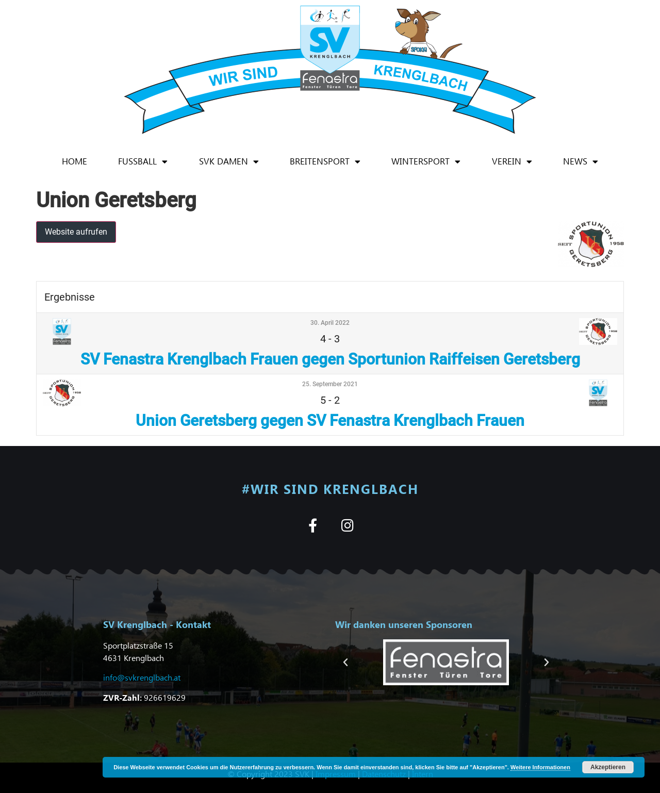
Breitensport (325, 161)
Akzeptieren (607, 767)
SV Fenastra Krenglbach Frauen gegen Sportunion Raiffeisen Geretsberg (330, 359)
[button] (345, 662)
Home (74, 161)
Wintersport (425, 161)
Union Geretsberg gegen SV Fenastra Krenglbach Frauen (330, 420)
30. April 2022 (330, 322)
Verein (512, 161)
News (580, 161)
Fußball (143, 161)
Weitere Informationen (540, 767)
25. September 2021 (330, 384)
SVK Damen (229, 161)
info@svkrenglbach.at (141, 677)
